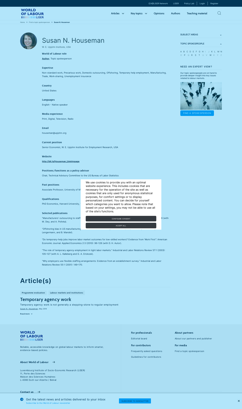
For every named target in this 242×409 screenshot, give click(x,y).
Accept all (121, 226)
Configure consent (121, 219)
